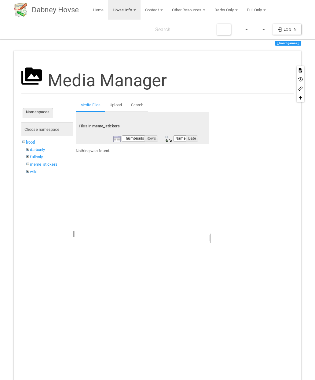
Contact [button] (154, 10)
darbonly (37, 149)
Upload (116, 105)
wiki (33, 171)
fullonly (36, 157)
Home (98, 10)
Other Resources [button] (189, 10)
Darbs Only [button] (226, 10)
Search (137, 105)
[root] (30, 142)
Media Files (90, 105)
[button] (243, 29)
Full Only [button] (256, 10)
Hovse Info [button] (124, 10)
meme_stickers (43, 164)
